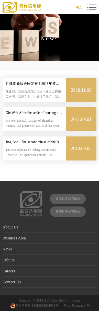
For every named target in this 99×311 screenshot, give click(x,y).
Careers (50, 271)
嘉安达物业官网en (68, 211)
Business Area (50, 238)
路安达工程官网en (68, 199)
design (76, 300)
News (50, 249)
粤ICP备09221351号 (78, 305)
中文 (79, 7)
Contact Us (50, 282)
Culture (50, 260)
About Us (50, 227)
